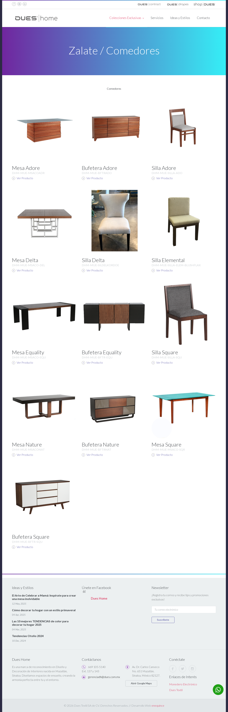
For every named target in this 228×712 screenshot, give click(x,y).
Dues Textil (176, 690)
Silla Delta (93, 260)
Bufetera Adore (99, 168)
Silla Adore (164, 168)
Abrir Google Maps (141, 683)
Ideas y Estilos (180, 18)
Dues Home (99, 598)
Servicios (157, 18)
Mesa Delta (25, 260)
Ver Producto (22, 178)
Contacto (203, 18)
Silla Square (165, 352)
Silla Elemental (168, 260)
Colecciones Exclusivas (126, 18)
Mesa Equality (28, 352)
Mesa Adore (26, 168)
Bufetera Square (30, 536)
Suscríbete (163, 619)
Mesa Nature (27, 444)
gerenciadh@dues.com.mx (104, 677)
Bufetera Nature (100, 444)
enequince (158, 705)
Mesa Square (166, 444)
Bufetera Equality (102, 352)
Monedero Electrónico (183, 684)
